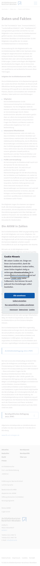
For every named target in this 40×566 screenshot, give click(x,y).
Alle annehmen (19, 295)
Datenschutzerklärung (20, 275)
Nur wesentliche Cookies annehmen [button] (19, 305)
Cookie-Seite (16, 278)
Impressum (14, 309)
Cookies (32, 309)
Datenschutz (23, 309)
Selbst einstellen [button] (19, 301)
